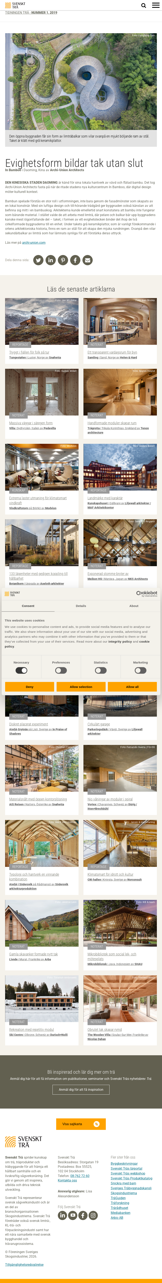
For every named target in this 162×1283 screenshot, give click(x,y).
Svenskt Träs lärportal (126, 1168)
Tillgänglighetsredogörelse (24, 1265)
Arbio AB (117, 1218)
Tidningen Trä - (31, 13)
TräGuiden (118, 1198)
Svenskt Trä (15, 5)
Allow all (132, 687)
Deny (29, 687)
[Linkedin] (62, 1215)
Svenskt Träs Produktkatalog (131, 1178)
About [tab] (133, 605)
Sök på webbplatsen (146, 5)
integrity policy (120, 641)
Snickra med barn (123, 1183)
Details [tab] (81, 605)
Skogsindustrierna (124, 1193)
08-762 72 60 (79, 1176)
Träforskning (120, 1203)
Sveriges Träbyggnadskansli (131, 1188)
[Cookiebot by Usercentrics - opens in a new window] (139, 594)
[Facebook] (82, 1215)
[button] (156, 5)
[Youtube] (73, 1215)
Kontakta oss (67, 1180)
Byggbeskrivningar (124, 1164)
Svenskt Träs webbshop (128, 1173)
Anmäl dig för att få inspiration (81, 1090)
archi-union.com (34, 243)
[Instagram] (93, 1215)
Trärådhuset (119, 1208)
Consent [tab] (28, 605)
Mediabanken (120, 1213)
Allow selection (81, 687)
